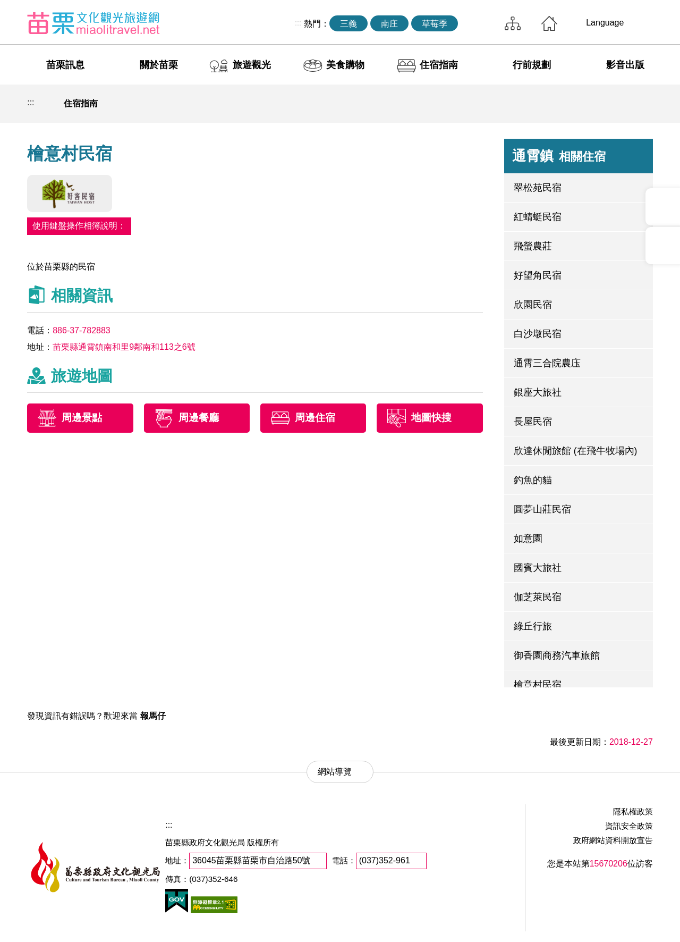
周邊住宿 (315, 418)
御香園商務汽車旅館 (557, 655)
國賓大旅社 (538, 567)
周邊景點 (82, 418)
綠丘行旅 (533, 626)
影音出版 (625, 65)
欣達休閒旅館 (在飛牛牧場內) (576, 450)
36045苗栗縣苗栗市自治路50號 (251, 860)
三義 (348, 23)
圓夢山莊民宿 (542, 509)
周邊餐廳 (198, 418)
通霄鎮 (559, 155)
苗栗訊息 (65, 65)
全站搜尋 (478, 23)
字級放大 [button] (641, 103)
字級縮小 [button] (616, 103)
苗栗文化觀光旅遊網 (93, 23)
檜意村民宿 (538, 684)
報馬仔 (153, 715)
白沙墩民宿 (538, 334)
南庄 (389, 23)
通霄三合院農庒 (547, 363)
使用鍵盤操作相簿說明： (79, 225)
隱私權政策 (633, 811)
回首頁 (549, 23)
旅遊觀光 (252, 65)
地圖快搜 (431, 418)
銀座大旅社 (538, 392)
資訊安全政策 (629, 825)
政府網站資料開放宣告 (613, 840)
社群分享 (592, 103)
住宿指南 (439, 65)
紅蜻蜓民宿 (538, 217)
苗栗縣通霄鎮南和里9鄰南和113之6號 (124, 346)
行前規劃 (532, 65)
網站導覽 (512, 23)
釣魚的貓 (533, 480)
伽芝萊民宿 (538, 597)
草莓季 (434, 23)
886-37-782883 (81, 330)
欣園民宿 (533, 304)
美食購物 (345, 65)
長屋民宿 (533, 421)
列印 (567, 103)
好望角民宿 (538, 275)
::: (298, 23)
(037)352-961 (384, 860)
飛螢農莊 (533, 246)
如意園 (528, 538)
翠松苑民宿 (538, 187)
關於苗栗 (159, 65)
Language (605, 22)
